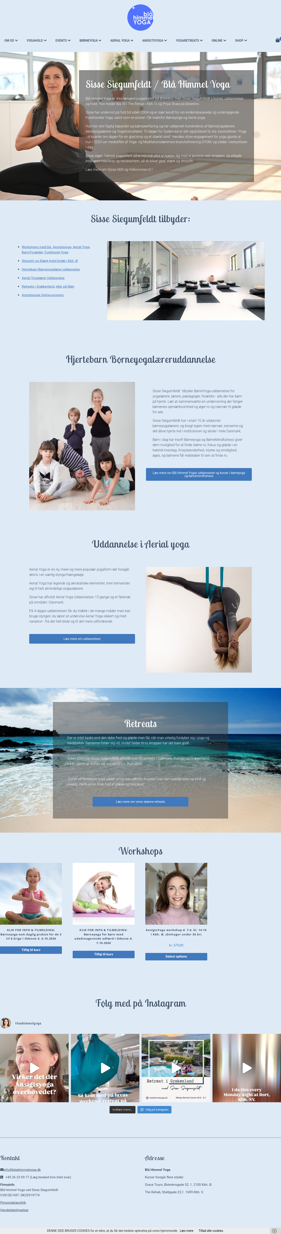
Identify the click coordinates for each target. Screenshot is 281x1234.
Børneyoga (88, 40)
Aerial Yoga (120, 40)
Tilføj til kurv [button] (31, 950)
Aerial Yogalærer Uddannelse (44, 278)
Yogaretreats (187, 40)
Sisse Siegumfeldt (196, 98)
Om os (9, 40)
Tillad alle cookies (211, 1230)
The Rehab (136, 104)
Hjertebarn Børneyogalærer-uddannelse (52, 269)
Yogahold (35, 40)
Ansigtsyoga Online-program (44, 295)
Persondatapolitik (13, 1203)
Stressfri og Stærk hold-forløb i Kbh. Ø (51, 261)
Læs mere (186, 1230)
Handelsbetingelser (14, 1211)
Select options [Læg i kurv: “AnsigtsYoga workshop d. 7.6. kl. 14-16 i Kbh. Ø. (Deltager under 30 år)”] (176, 957)
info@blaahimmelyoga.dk (22, 1170)
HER (120, 169)
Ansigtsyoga (152, 40)
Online (217, 40)
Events (61, 40)
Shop (239, 40)
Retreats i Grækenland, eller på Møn (49, 286)
